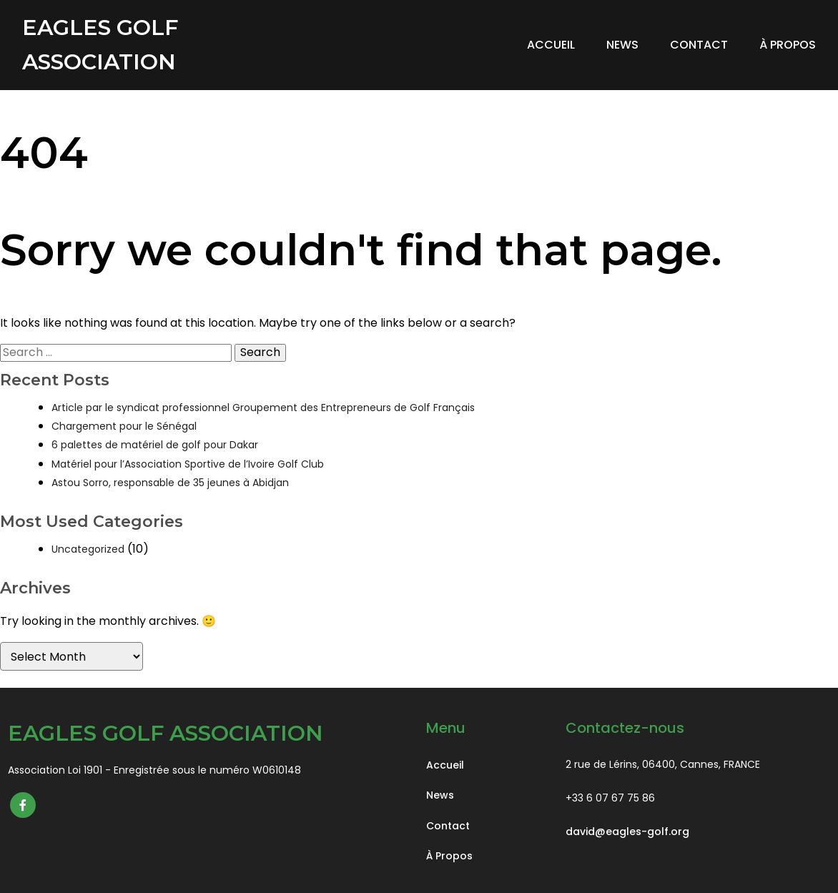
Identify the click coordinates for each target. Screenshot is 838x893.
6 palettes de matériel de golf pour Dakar (154, 445)
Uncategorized (87, 549)
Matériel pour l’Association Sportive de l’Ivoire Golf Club (187, 464)
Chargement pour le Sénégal (124, 426)
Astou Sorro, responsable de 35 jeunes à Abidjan (170, 482)
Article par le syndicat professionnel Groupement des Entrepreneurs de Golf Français (263, 407)
